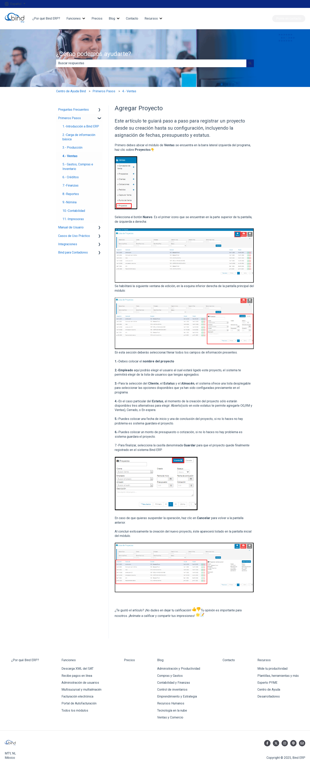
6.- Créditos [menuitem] (70, 177)
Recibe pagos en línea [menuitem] (76, 676)
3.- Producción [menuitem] (72, 147)
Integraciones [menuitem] (67, 244)
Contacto (132, 18)
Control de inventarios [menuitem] (172, 689)
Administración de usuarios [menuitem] (80, 682)
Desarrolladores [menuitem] (268, 696)
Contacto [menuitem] (229, 660)
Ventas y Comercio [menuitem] (170, 717)
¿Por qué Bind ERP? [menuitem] (25, 660)
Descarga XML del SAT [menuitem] (77, 668)
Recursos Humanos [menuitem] (170, 703)
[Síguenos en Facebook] (267, 743)
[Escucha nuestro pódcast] (293, 743)
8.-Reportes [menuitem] (70, 194)
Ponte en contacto (288, 18)
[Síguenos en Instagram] (285, 743)
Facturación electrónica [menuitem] (77, 696)
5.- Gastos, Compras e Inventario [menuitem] (77, 166)
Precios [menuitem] (129, 660)
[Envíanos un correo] (302, 743)
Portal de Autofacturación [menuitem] (78, 703)
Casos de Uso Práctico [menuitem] (74, 236)
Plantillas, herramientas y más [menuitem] (278, 676)
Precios (97, 18)
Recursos (151, 18)
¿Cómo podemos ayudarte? (93, 54)
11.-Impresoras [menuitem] (73, 219)
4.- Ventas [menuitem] (70, 156)
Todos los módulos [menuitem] (74, 710)
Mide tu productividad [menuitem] (272, 668)
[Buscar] (250, 63)
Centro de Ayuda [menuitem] (268, 689)
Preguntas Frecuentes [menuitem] (73, 109)
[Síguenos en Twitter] (276, 743)
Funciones (73, 18)
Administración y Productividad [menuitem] (178, 668)
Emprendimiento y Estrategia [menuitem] (177, 696)
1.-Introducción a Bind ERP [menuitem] (80, 126)
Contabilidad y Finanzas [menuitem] (173, 682)
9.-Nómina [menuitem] (69, 202)
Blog (112, 18)
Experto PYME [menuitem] (267, 682)
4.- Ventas (129, 91)
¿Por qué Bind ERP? (46, 18)
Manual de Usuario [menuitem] (71, 227)
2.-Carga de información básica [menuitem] (78, 137)
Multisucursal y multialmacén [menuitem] (81, 689)
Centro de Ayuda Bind (71, 91)
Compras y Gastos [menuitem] (170, 676)
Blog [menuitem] (160, 660)
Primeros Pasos (104, 91)
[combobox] (151, 63)
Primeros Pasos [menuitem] (69, 118)
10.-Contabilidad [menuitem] (73, 211)
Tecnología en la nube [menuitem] (172, 710)
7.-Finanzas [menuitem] (70, 185)
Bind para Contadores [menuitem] (73, 252)
